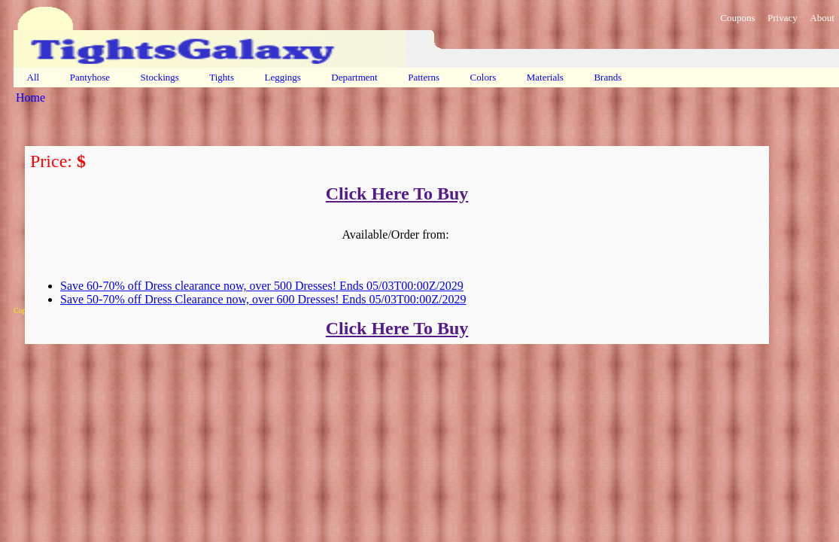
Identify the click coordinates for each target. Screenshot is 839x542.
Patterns (424, 77)
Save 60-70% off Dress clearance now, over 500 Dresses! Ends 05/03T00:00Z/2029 (262, 285)
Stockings (159, 77)
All (33, 77)
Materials (545, 77)
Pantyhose (89, 77)
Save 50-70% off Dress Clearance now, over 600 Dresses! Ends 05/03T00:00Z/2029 (263, 299)
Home (30, 97)
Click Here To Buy (397, 193)
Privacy (783, 17)
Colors (482, 77)
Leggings (282, 77)
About (822, 17)
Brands (607, 77)
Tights (221, 77)
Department (354, 77)
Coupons (737, 17)
